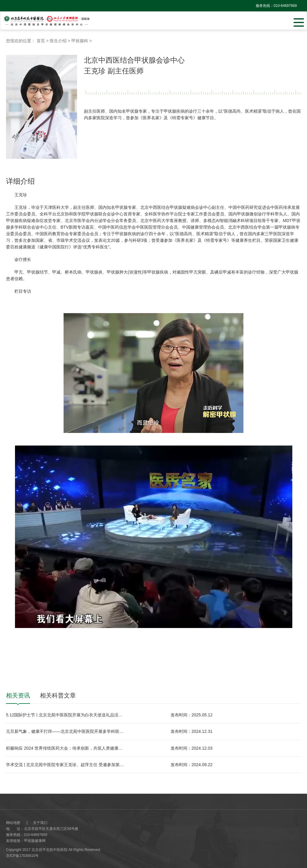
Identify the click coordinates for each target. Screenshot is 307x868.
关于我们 (40, 823)
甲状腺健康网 (35, 841)
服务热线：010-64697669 (276, 6)
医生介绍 (58, 40)
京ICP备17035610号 (22, 856)
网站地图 (13, 823)
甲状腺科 (79, 40)
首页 (41, 40)
